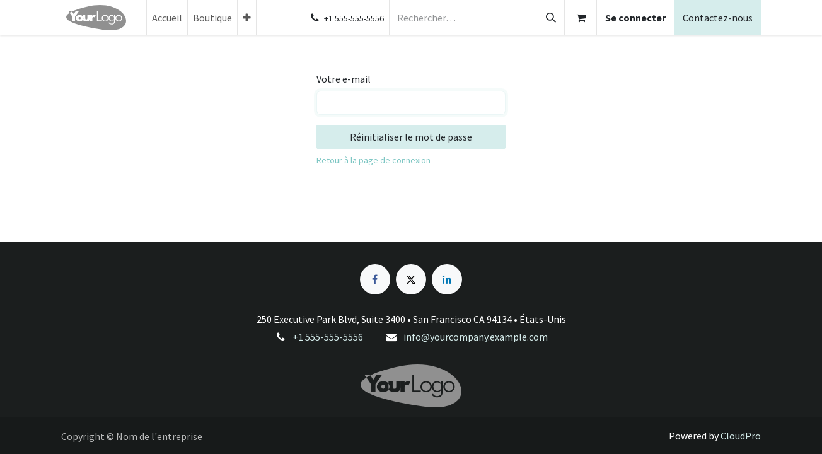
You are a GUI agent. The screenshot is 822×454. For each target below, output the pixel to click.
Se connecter (635, 17)
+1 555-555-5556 (327, 336)
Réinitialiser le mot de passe (411, 137)
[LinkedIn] (447, 279)
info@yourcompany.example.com (475, 336)
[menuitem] (167, 17)
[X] (411, 279)
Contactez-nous (718, 17)
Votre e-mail (343, 79)
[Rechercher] (551, 17)
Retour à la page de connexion (373, 160)
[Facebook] (375, 279)
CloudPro (741, 435)
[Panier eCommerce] (580, 17)
